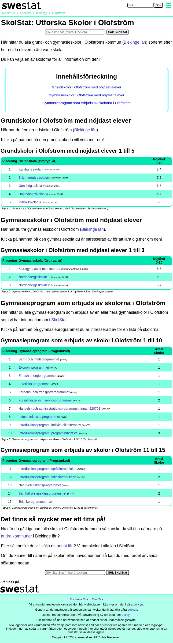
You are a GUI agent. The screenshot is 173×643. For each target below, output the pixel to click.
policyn (138, 604)
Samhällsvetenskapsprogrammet (42, 493)
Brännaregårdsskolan (34, 177)
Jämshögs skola (30, 186)
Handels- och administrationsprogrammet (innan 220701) (59, 408)
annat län (65, 546)
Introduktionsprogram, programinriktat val (48, 433)
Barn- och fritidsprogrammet (38, 359)
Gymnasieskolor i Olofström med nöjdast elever (86, 95)
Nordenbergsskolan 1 (34, 277)
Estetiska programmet (34, 384)
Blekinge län (135, 42)
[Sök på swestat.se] (140, 5)
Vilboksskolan (28, 202)
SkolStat (58, 320)
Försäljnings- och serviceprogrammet (45, 400)
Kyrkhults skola (29, 169)
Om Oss (97, 599)
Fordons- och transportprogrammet (43, 392)
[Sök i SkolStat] (75, 32)
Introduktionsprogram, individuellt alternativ (49, 425)
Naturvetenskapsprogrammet (39, 485)
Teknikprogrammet (31, 501)
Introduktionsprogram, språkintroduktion (47, 469)
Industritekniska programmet (39, 417)
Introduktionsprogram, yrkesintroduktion (47, 477)
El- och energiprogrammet (37, 376)
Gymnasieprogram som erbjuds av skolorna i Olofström (86, 103)
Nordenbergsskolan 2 (34, 285)
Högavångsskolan (31, 194)
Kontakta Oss (79, 599)
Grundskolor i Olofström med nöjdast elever (86, 87)
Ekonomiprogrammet (33, 367)
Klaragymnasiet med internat (39, 269)
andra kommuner (16, 536)
